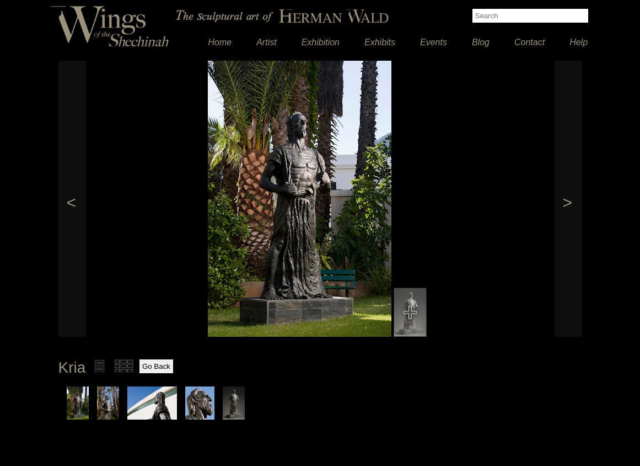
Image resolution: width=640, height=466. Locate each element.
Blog (481, 42)
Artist (266, 42)
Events (433, 42)
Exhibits (379, 42)
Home (220, 42)
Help (578, 42)
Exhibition (321, 42)
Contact (529, 42)
